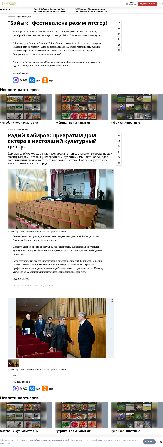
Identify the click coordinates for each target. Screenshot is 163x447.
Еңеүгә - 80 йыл (147, 3)
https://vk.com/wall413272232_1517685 (33, 285)
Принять (149, 441)
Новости (5, 9)
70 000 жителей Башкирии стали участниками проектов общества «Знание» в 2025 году (90, 10)
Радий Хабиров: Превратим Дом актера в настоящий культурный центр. (50, 10)
